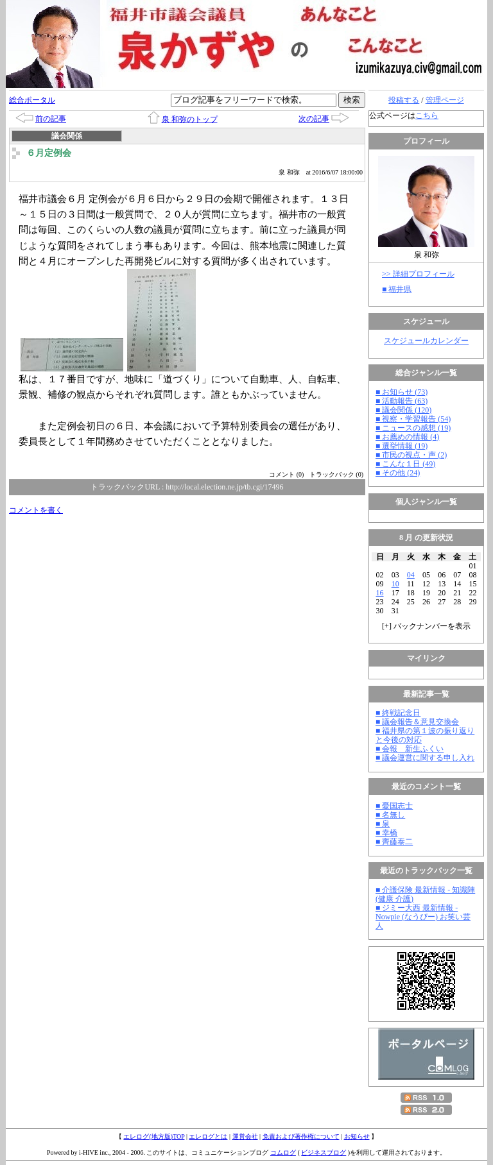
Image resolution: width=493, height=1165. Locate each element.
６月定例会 (48, 153)
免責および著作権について (301, 1136)
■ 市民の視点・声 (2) (411, 454)
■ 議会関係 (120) (403, 409)
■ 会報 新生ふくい (410, 748)
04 (411, 574)
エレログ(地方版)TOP (153, 1136)
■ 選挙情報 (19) (402, 445)
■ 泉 (383, 823)
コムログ (283, 1152)
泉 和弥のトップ (190, 119)
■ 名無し (390, 814)
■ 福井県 (396, 289)
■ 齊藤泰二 (394, 841)
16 (380, 592)
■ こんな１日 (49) (405, 463)
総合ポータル (32, 100)
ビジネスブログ (323, 1152)
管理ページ (445, 100)
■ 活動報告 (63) (402, 400)
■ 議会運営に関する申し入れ (425, 757)
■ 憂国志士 (394, 805)
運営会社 (245, 1136)
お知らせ (357, 1136)
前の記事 (50, 118)
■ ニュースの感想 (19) (413, 427)
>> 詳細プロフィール (418, 273)
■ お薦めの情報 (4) (407, 436)
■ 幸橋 (386, 832)
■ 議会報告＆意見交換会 (417, 721)
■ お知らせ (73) (402, 391)
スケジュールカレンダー (426, 340)
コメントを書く (36, 510)
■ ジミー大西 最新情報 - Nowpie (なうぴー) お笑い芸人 (423, 916)
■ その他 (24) (398, 472)
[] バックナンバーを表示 (426, 626)
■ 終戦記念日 (398, 712)
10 (395, 583)
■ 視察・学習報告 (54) (413, 418)
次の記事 (313, 118)
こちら (426, 115)
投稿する (403, 100)
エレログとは (208, 1136)
